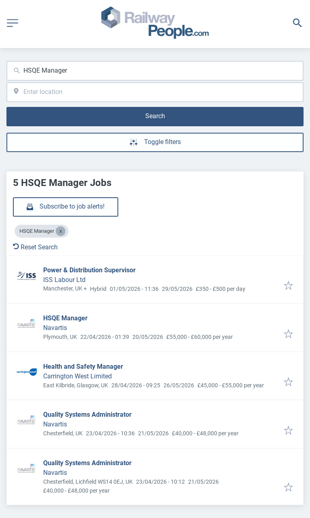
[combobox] (155, 71)
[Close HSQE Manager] (60, 231)
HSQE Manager (65, 318)
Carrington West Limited (77, 376)
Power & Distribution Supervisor (89, 270)
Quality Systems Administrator (87, 414)
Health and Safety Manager (83, 366)
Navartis (55, 328)
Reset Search (35, 247)
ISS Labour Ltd (64, 280)
